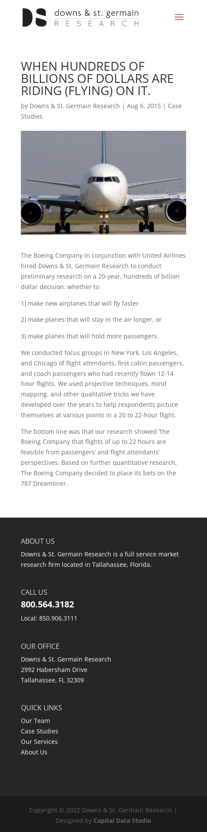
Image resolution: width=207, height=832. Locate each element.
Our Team (35, 720)
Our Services (39, 741)
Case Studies (39, 731)
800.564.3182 (47, 604)
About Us (34, 752)
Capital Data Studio (122, 820)
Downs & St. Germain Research (75, 106)
